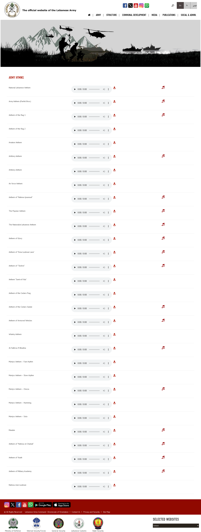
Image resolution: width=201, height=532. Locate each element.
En (180, 5)
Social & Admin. (188, 15)
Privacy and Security (91, 512)
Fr (187, 5)
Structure (111, 15)
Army (98, 15)
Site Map (106, 512)
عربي (195, 5)
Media (154, 15)
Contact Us (76, 512)
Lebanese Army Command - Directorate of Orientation (46, 512)
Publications (169, 15)
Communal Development (134, 15)
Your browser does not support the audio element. (91, 89)
